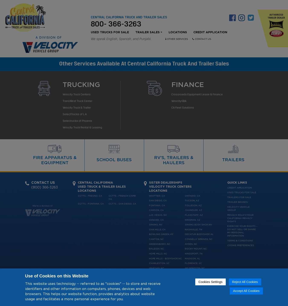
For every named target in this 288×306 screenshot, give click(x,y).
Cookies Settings (210, 282)
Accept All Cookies (246, 291)
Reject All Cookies (245, 282)
